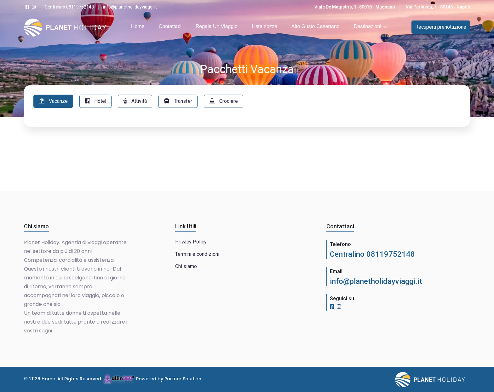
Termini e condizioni (197, 254)
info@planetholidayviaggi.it (376, 281)
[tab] (53, 101)
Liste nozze (264, 26)
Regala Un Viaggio (217, 26)
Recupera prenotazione (440, 27)
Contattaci (170, 26)
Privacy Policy (191, 242)
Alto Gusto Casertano (315, 26)
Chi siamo (186, 266)
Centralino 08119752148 (372, 254)
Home (138, 26)
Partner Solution (182, 379)
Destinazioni (370, 26)
